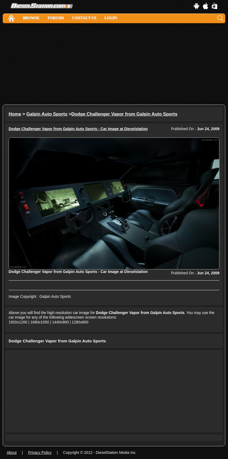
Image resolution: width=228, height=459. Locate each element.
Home (15, 114)
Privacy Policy (39, 452)
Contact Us (84, 18)
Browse (31, 18)
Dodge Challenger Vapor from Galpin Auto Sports (124, 114)
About (12, 452)
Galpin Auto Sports (46, 114)
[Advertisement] (114, 64)
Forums (55, 18)
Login (110, 18)
